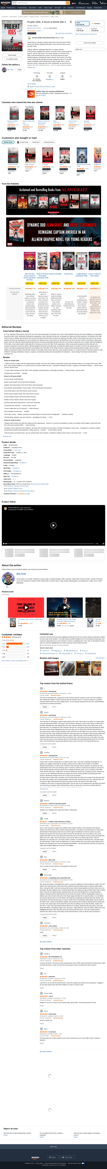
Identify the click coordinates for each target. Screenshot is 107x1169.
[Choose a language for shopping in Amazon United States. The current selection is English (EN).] (73, 3)
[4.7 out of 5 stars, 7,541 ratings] (12, 125)
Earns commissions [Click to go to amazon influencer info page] (25, 507)
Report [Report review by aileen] (42, 1043)
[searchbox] (41, 3)
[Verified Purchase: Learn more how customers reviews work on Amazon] (56, 695)
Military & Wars (54, 16)
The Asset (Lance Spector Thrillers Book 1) (30, 620)
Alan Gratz (32, 28)
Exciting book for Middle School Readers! (20, 509)
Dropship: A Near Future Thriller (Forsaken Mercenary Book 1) (66, 620)
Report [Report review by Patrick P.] (54, 813)
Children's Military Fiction (14, 488)
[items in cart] (103, 2)
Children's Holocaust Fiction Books (17, 486)
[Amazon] (5, 2)
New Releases (80, 8)
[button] (3, 8)
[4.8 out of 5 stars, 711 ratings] (43, 127)
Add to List (79, 49)
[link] (14, 121)
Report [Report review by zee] (42, 988)
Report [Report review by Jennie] (42, 1023)
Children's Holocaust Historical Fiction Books (20, 491)
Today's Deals (48, 8)
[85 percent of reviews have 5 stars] (15, 644)
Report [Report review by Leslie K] (54, 747)
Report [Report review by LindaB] (54, 851)
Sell (64, 8)
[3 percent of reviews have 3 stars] (15, 650)
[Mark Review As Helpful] (45, 706)
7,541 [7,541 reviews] (18, 167)
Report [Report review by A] (54, 707)
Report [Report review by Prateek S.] (42, 968)
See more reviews (45, 942)
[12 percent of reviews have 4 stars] (15, 647)
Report (6, 1135)
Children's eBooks (23, 16)
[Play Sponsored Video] (26, 607)
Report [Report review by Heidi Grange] (54, 917)
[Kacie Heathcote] (13, 508)
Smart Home (98, 8)
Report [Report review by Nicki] (54, 869)
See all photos (100, 658)
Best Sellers (32, 8)
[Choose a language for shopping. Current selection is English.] (53, 1157)
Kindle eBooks (13, 16)
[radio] (82, 23)
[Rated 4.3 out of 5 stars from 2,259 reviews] (69, 623)
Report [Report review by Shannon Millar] (42, 1006)
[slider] (50, 543)
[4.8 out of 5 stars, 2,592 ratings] (58, 125)
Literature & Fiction (34, 16)
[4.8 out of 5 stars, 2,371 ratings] (74, 125)
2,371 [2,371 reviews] (35, 167)
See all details (31, 84)
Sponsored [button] (5, 594)
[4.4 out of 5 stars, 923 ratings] (28, 127)
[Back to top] (53, 1148)
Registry (89, 8)
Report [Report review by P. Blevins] (54, 795)
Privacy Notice (39, 1163)
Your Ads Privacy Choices (74, 1163)
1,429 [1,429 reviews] (86, 168)
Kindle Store (5, 16)
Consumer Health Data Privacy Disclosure (55, 1163)
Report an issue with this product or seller (41, 86)
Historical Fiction (44, 16)
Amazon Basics (22, 8)
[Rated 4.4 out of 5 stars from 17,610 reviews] (31, 623)
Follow (20, 69)
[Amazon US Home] (35, 1158)
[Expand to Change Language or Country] (59, 1157)
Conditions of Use (29, 1163)
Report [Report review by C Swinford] (54, 935)
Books (40, 8)
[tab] (44, 651)
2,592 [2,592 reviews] (69, 167)
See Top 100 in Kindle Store (39, 484)
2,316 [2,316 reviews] (52, 167)
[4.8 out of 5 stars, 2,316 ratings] (89, 125)
